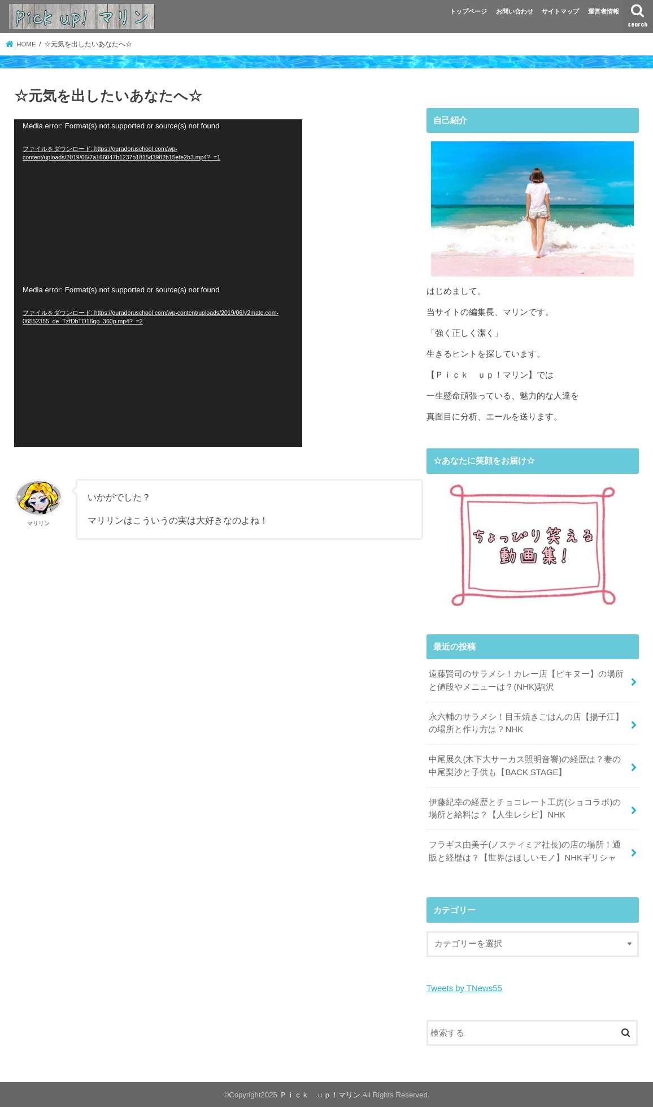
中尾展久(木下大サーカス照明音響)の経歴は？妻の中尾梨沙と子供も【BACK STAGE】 (525, 765)
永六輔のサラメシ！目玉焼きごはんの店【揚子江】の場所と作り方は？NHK (526, 722)
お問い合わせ (514, 11)
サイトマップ (560, 11)
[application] (158, 201)
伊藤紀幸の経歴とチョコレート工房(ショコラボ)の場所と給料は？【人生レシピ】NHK (525, 808)
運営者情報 (603, 11)
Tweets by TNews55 (464, 987)
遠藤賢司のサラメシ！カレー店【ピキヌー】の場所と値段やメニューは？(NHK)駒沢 (526, 680)
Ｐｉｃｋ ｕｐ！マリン (320, 1093)
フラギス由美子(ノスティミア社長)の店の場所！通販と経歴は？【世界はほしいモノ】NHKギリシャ (525, 850)
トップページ (468, 11)
